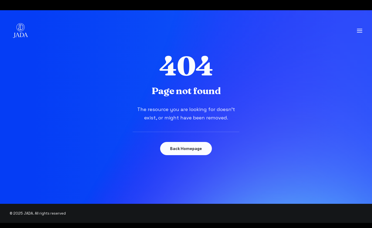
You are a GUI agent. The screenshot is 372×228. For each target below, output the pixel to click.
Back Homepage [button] (186, 148)
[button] (359, 30)
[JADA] (20, 30)
